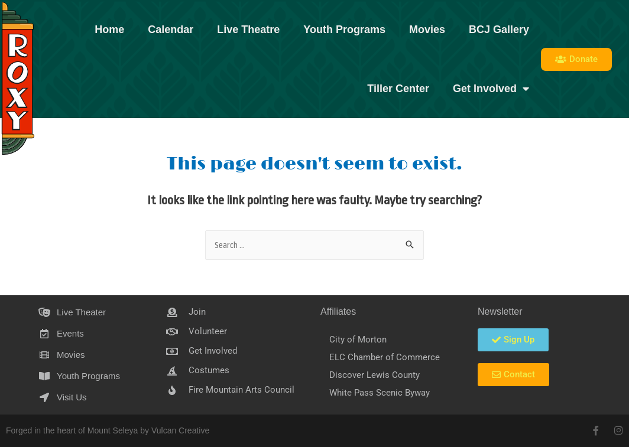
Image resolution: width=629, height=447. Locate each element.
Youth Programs (344, 29)
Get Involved (491, 88)
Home (109, 29)
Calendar (170, 29)
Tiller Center (398, 88)
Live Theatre (248, 29)
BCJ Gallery (499, 29)
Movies (427, 29)
